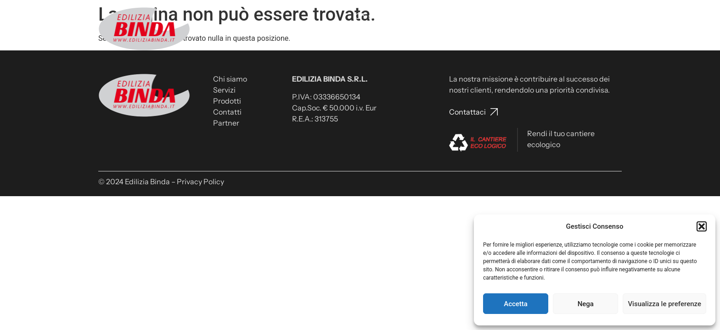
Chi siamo (372, 16)
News (572, 16)
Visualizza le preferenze (664, 304)
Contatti (481, 16)
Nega (586, 304)
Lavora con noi (529, 16)
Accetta (516, 304)
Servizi (409, 16)
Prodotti (444, 16)
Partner (604, 16)
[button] (701, 226)
